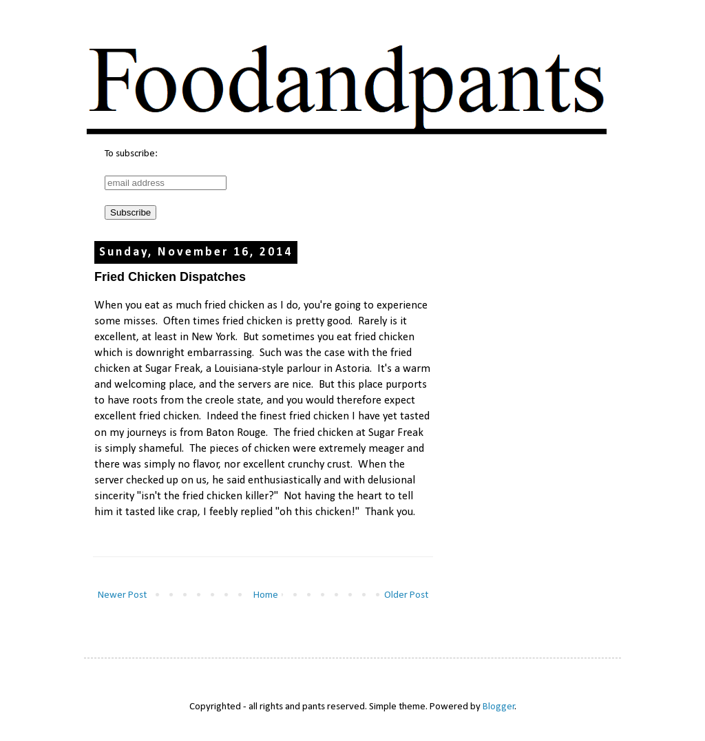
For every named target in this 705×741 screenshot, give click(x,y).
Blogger (499, 707)
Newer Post (122, 595)
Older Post (406, 595)
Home (265, 595)
